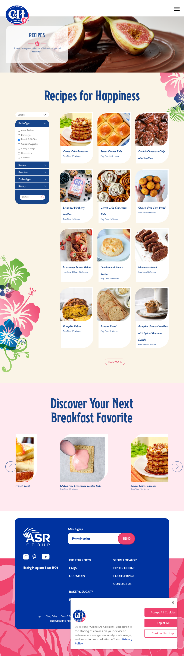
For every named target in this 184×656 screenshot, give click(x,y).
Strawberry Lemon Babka (77, 267)
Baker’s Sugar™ (81, 592)
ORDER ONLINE (124, 568)
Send (126, 538)
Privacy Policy (51, 616)
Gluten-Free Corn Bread (151, 208)
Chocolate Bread (147, 267)
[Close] (173, 602)
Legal (39, 616)
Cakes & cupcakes (28, 144)
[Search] (32, 197)
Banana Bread (108, 326)
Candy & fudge (26, 149)
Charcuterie (25, 153)
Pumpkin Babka (72, 326)
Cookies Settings (163, 633)
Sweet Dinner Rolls (111, 151)
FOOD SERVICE (123, 576)
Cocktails (24, 158)
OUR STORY (77, 576)
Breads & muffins (27, 139)
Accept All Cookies (163, 612)
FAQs (73, 568)
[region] (124, 623)
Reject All (163, 623)
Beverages (24, 135)
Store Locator (125, 560)
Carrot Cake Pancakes (75, 151)
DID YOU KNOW (80, 560)
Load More (115, 362)
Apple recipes (26, 130)
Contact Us (122, 584)
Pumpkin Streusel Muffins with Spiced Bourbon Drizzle (153, 333)
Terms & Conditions (69, 616)
